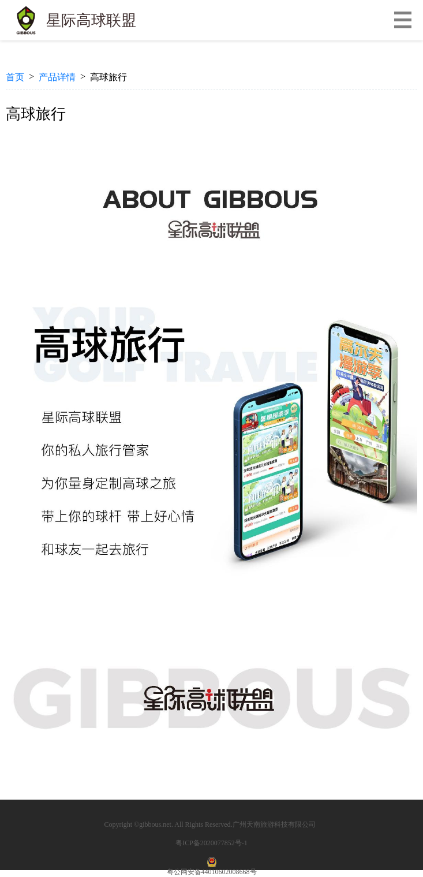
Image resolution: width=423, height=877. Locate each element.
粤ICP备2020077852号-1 (211, 843)
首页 (15, 77)
